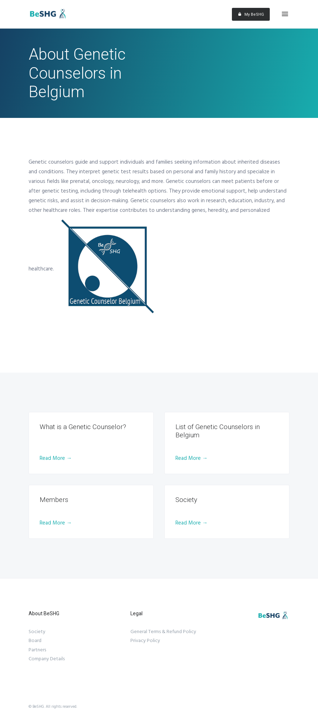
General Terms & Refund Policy (163, 631)
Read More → (56, 458)
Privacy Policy (145, 640)
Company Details (47, 658)
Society (37, 631)
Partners (37, 649)
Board (35, 640)
